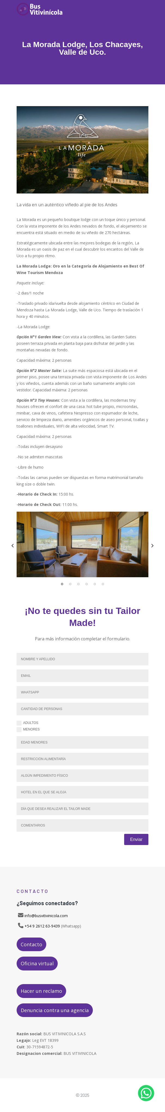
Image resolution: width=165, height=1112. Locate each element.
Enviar (136, 839)
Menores (28, 729)
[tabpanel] (83, 544)
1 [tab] (62, 584)
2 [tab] (70, 584)
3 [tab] (78, 584)
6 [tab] (103, 584)
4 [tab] (86, 584)
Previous (12, 545)
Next (152, 545)
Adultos (27, 723)
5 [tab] (94, 584)
